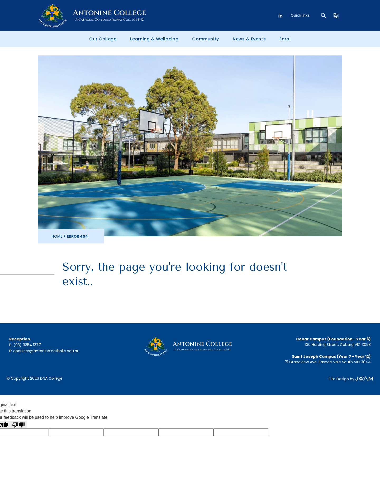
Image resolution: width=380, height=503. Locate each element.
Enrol (285, 39)
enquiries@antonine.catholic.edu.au (46, 351)
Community (205, 39)
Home (56, 236)
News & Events (249, 39)
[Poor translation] (18, 424)
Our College (102, 39)
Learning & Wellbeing (154, 39)
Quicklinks (300, 15)
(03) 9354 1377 (27, 344)
